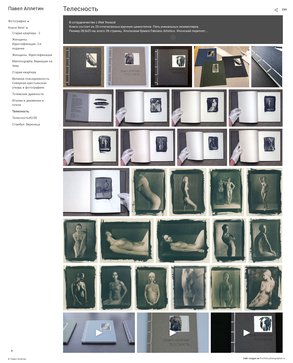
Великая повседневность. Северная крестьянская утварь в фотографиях (31, 83)
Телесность (20, 111)
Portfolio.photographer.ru (272, 358)
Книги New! (16, 28)
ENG (284, 9)
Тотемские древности (28, 94)
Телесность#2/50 (24, 118)
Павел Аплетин (26, 8)
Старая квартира (24, 72)
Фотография (17, 21)
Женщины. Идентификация (32, 55)
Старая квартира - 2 (26, 33)
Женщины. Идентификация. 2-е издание (26, 44)
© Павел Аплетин (17, 359)
